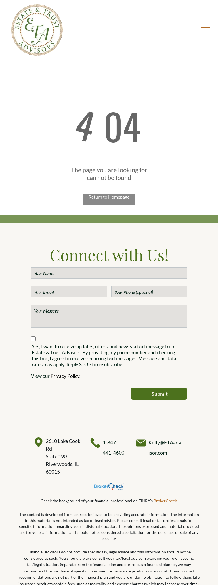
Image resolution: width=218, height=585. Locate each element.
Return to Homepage (109, 196)
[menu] (205, 29)
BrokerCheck (165, 500)
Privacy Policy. (66, 376)
